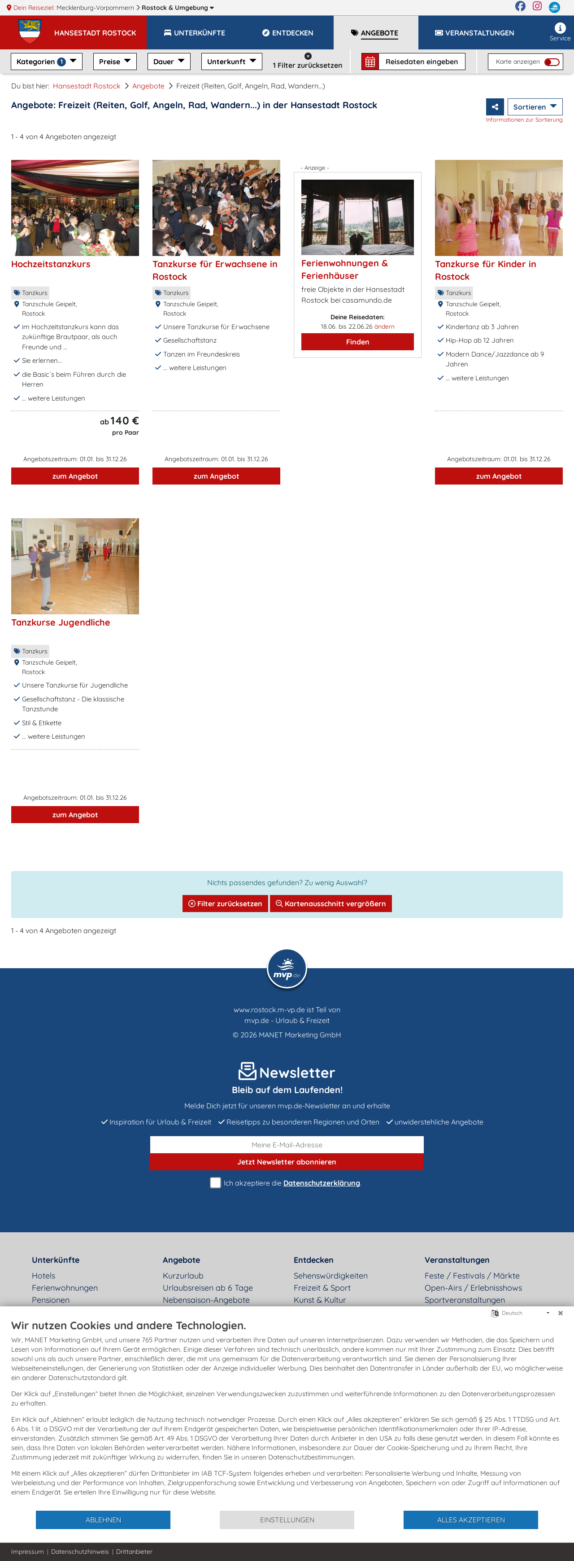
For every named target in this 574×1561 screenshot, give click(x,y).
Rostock (178, 8)
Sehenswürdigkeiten (331, 1275)
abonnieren (286, 1161)
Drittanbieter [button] (134, 1552)
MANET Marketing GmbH (300, 1034)
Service (560, 32)
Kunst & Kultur (320, 1300)
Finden (358, 341)
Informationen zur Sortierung (524, 119)
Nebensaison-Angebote (206, 1300)
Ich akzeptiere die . (287, 1183)
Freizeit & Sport (322, 1288)
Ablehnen (103, 1519)
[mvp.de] (554, 7)
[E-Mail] (287, 1144)
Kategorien (42, 61)
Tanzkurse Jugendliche (60, 622)
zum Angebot (75, 476)
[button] (100, 29)
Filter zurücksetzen (225, 903)
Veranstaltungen (457, 1260)
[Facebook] (520, 7)
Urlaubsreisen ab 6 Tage (208, 1288)
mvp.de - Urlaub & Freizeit (287, 1020)
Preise (110, 61)
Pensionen (51, 1300)
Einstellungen (287, 1519)
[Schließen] (560, 1313)
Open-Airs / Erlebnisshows (473, 1288)
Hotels (43, 1275)
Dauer (164, 61)
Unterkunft (227, 61)
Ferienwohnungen (65, 1288)
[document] (287, 1414)
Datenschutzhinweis (80, 1552)
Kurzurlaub (183, 1275)
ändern (384, 326)
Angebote (148, 85)
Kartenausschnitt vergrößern (331, 903)
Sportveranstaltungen (465, 1300)
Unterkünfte (55, 1260)
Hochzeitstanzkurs (51, 263)
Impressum (27, 1552)
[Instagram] (537, 7)
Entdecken (314, 1260)
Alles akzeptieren (471, 1519)
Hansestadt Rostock (87, 85)
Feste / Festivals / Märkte (472, 1275)
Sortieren (530, 106)
